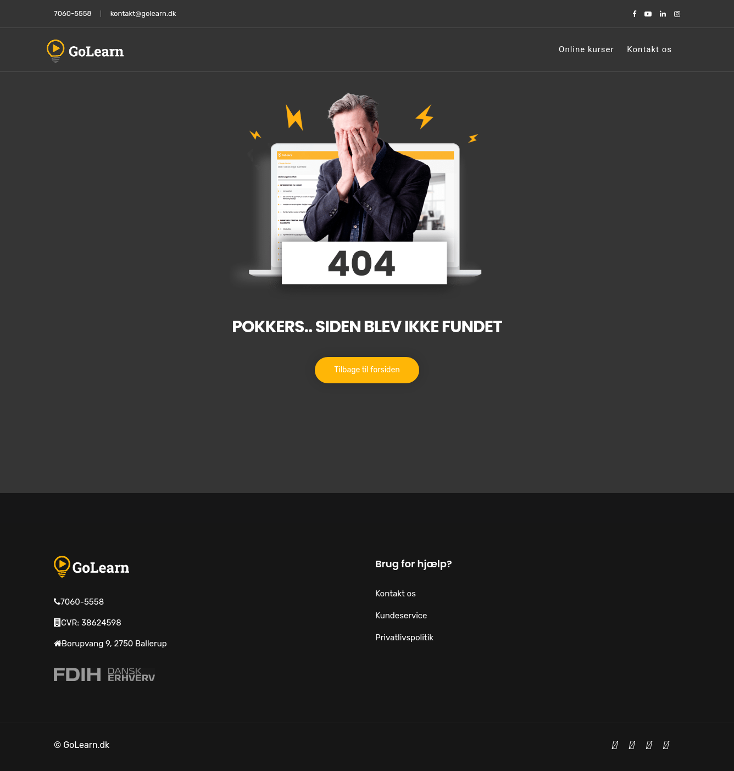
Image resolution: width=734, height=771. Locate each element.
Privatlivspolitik (404, 637)
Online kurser (586, 49)
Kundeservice (401, 616)
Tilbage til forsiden (366, 370)
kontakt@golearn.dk (143, 13)
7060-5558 (73, 13)
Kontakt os (649, 49)
